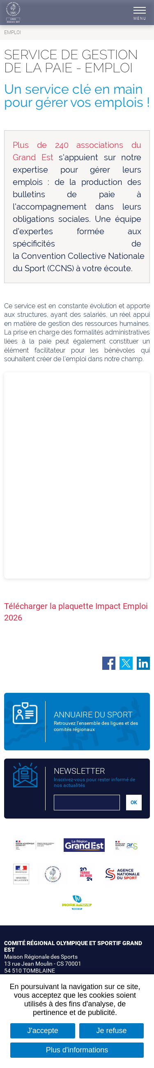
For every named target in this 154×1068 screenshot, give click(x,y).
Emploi (12, 32)
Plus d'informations (77, 1050)
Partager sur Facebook (108, 663)
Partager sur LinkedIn (143, 663)
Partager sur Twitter (126, 663)
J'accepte (42, 1030)
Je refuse (112, 1030)
